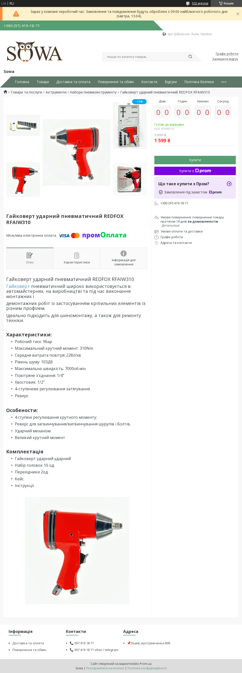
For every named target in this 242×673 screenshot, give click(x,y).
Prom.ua (146, 664)
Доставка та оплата (73, 82)
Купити (195, 160)
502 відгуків (200, 3)
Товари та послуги (26, 92)
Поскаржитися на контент (105, 668)
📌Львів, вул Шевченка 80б (148, 643)
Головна (22, 82)
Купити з (195, 170)
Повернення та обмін (116, 82)
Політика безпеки (199, 82)
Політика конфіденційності (147, 668)
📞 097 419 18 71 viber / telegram (94, 650)
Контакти (149, 82)
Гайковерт (18, 286)
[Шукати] (190, 56)
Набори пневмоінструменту (93, 92)
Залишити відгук (225, 59)
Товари (43, 82)
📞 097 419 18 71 (82, 643)
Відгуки (171, 82)
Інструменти (56, 92)
